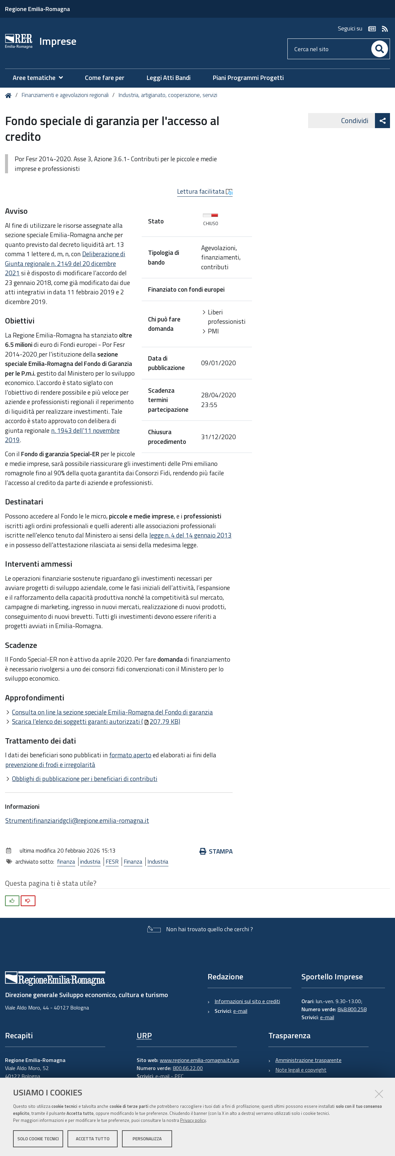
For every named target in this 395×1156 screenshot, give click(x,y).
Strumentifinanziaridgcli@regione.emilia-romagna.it (77, 820)
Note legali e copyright (300, 1070)
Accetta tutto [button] (93, 1138)
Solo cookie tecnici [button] (38, 1138)
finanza (66, 861)
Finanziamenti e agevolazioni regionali (65, 95)
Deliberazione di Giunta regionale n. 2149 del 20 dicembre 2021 (65, 263)
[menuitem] (41, 78)
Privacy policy (193, 1120)
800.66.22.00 (188, 1068)
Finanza (133, 861)
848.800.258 (352, 1009)
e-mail (240, 1011)
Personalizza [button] (147, 1138)
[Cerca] (379, 48)
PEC (178, 1076)
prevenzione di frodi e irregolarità (50, 764)
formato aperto (130, 755)
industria (90, 861)
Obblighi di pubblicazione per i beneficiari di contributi (84, 778)
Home (9, 95)
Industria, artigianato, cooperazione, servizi (167, 95)
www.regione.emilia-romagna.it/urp (199, 1060)
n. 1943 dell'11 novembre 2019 (62, 435)
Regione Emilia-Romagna (37, 8)
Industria (157, 861)
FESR (112, 861)
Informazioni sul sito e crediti (247, 1001)
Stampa (216, 851)
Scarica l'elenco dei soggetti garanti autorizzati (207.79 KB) (96, 721)
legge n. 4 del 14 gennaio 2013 (190, 535)
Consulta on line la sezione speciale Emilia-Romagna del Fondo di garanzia (112, 712)
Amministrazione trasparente (308, 1060)
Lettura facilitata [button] (205, 191)
